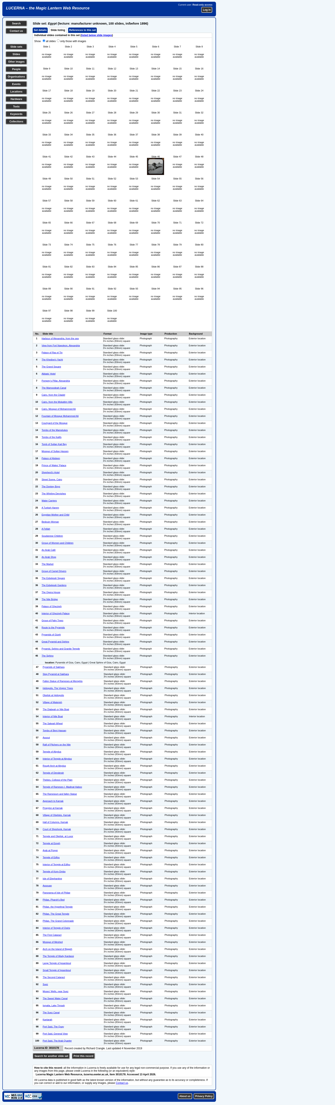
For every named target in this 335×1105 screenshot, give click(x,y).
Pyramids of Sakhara (54, 667)
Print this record (83, 1056)
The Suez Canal (51, 1012)
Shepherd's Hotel (51, 472)
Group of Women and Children (57, 543)
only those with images (73, 41)
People (16, 69)
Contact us (16, 30)
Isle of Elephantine (52, 878)
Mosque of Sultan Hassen (55, 451)
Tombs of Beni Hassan (54, 730)
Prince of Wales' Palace (54, 465)
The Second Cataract (54, 977)
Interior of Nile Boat (53, 716)
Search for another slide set (51, 1056)
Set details (40, 30)
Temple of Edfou (51, 857)
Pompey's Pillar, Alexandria (56, 380)
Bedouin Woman (50, 521)
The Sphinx (48, 655)
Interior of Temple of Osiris (56, 928)
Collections (16, 121)
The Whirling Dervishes (54, 493)
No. (37, 333)
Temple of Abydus (52, 751)
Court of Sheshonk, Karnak (57, 829)
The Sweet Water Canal (55, 998)
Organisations (16, 76)
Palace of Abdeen (51, 458)
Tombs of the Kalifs (52, 437)
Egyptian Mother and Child (55, 514)
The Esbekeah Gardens (54, 585)
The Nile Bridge (50, 599)
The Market (48, 564)
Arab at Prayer (50, 850)
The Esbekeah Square (53, 578)
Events (16, 84)
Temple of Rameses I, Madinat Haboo (62, 787)
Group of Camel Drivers (54, 571)
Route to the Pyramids (53, 627)
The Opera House (51, 592)
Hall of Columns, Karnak (55, 822)
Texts (16, 106)
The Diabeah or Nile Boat (56, 709)
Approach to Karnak (53, 801)
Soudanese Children (52, 536)
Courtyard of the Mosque (55, 423)
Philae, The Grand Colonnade (58, 921)
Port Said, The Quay (53, 1026)
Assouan (47, 885)
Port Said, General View (55, 1033)
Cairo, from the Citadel (53, 395)
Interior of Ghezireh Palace (56, 613)
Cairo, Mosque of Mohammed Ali (59, 409)
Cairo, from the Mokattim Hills (57, 402)
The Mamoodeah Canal (54, 387)
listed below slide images (96, 35)
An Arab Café (49, 550)
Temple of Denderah (53, 772)
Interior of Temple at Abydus (57, 758)
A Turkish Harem (50, 507)
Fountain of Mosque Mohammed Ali (60, 416)
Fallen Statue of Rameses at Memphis (62, 681)
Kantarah (47, 1019)
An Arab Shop (49, 557)
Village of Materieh (52, 702)
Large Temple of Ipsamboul (57, 963)
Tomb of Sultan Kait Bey (54, 444)
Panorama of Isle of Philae (56, 892)
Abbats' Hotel (49, 373)
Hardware (16, 99)
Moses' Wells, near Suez (56, 991)
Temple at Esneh (51, 843)
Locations (16, 91)
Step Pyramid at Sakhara (56, 674)
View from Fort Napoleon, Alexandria (61, 345)
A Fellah (46, 529)
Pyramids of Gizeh (51, 634)
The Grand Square (51, 366)
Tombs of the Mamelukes (55, 430)
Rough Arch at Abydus (54, 765)
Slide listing (58, 30)
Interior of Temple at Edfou (56, 864)
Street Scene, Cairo (52, 479)
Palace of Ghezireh (52, 606)
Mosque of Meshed (53, 942)
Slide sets (16, 46)
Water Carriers (49, 500)
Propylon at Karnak (53, 808)
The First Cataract (52, 935)
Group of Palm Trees (52, 620)
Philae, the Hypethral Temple (58, 906)
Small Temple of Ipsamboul (57, 970)
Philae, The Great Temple (56, 914)
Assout (46, 737)
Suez (45, 984)
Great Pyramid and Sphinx (55, 641)
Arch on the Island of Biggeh (57, 949)
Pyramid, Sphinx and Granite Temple (61, 648)
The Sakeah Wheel (53, 723)
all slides (51, 41)
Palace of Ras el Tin (52, 352)
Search (16, 23)
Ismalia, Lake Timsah (54, 1005)
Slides (16, 54)
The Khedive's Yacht (52, 359)
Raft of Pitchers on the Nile (57, 744)
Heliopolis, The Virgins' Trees (58, 688)
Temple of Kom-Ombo (54, 871)
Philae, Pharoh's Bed (54, 899)
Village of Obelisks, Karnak (57, 815)
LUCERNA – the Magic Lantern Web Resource (48, 8)
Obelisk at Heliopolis (53, 695)
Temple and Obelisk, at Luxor (58, 836)
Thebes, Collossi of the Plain (57, 780)
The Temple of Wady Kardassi (58, 956)
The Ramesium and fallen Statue (60, 794)
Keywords (16, 114)
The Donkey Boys (51, 486)
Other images (16, 61)
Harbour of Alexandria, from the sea (60, 338)
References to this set (82, 30)
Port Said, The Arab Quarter (57, 1040)
